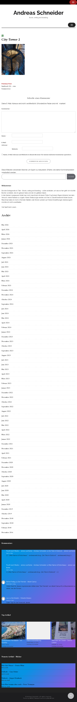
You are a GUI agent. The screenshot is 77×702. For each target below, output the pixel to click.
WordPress (50, 698)
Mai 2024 (5, 318)
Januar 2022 (6, 439)
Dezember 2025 (7, 243)
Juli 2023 (5, 360)
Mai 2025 (5, 271)
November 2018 (7, 518)
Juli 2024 (5, 308)
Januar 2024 (6, 332)
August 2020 (6, 481)
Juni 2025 (5, 267)
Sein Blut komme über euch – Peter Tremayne (18, 684)
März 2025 (5, 280)
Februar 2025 (6, 285)
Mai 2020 (5, 495)
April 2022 (5, 430)
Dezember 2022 (7, 392)
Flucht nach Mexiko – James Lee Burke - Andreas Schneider (26, 551)
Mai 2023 (5, 369)
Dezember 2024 (7, 290)
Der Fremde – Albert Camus (27, 582)
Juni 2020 (5, 490)
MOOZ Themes (34, 698)
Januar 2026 (6, 239)
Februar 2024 (6, 327)
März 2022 (5, 434)
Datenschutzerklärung (34, 640)
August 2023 (6, 355)
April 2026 (5, 229)
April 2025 (5, 276)
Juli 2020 (5, 485)
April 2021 (5, 453)
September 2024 (7, 304)
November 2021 (7, 448)
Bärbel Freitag (10, 582)
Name (4, 136)
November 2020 (7, 467)
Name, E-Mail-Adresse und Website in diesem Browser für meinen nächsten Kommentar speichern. (37, 154)
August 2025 (6, 257)
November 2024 (7, 294)
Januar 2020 (6, 504)
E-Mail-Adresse (5, 144)
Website (15, 149)
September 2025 (7, 253)
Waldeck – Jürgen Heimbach (11, 678)
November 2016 (7, 532)
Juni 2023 (5, 364)
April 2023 (5, 374)
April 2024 (5, 322)
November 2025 (7, 248)
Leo (7, 598)
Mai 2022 (5, 425)
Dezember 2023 (7, 336)
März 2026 (5, 234)
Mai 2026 (5, 225)
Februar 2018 (6, 527)
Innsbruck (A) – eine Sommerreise (9, 86)
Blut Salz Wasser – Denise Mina (13, 665)
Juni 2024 (5, 313)
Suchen (71, 176)
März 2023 (5, 378)
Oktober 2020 (7, 471)
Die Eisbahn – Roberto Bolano (21, 598)
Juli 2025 (5, 262)
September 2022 (7, 406)
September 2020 (7, 476)
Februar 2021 (6, 457)
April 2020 (5, 499)
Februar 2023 (6, 383)
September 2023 (7, 350)
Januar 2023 (6, 388)
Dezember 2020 (7, 462)
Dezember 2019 (7, 509)
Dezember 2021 (7, 444)
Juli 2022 (5, 416)
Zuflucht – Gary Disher (10, 671)
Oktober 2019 (7, 513)
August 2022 (6, 411)
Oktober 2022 (7, 402)
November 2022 (7, 397)
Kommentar (6, 109)
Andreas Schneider (38, 12)
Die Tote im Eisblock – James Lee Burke (62, 551)
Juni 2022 (5, 420)
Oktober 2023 (7, 346)
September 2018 (7, 523)
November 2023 (7, 341)
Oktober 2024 (7, 299)
